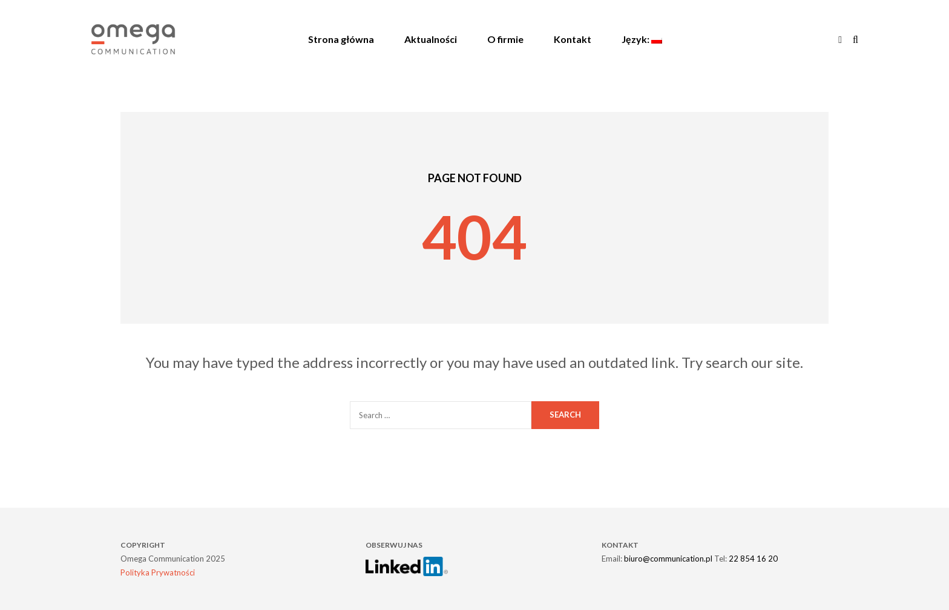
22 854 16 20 (753, 558)
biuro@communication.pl (668, 558)
